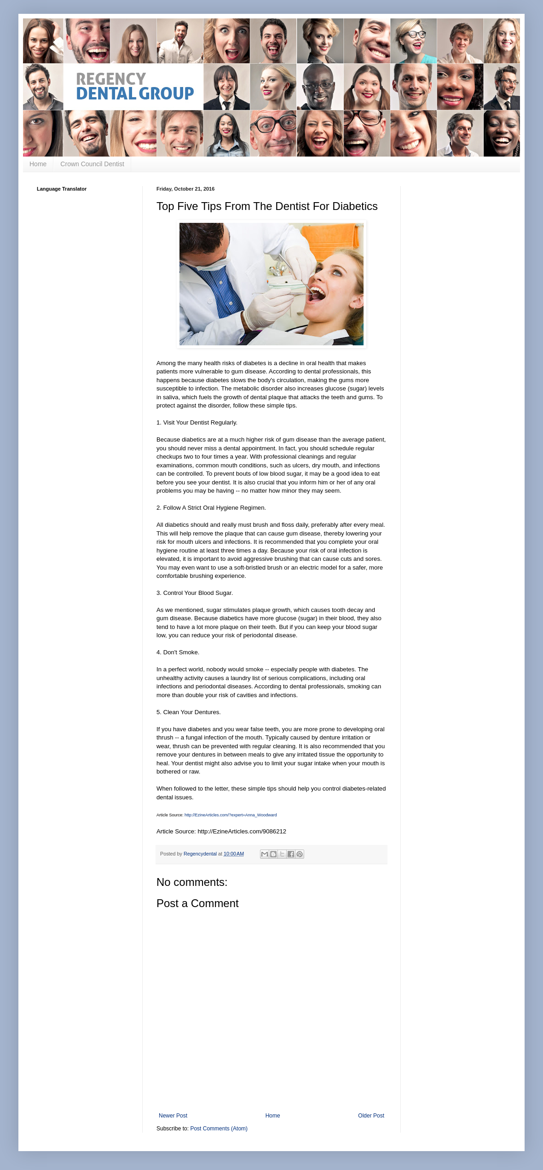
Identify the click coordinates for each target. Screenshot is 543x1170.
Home (37, 164)
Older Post (371, 1115)
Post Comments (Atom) (219, 1128)
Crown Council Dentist (92, 164)
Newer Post (173, 1115)
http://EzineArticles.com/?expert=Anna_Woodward (231, 815)
